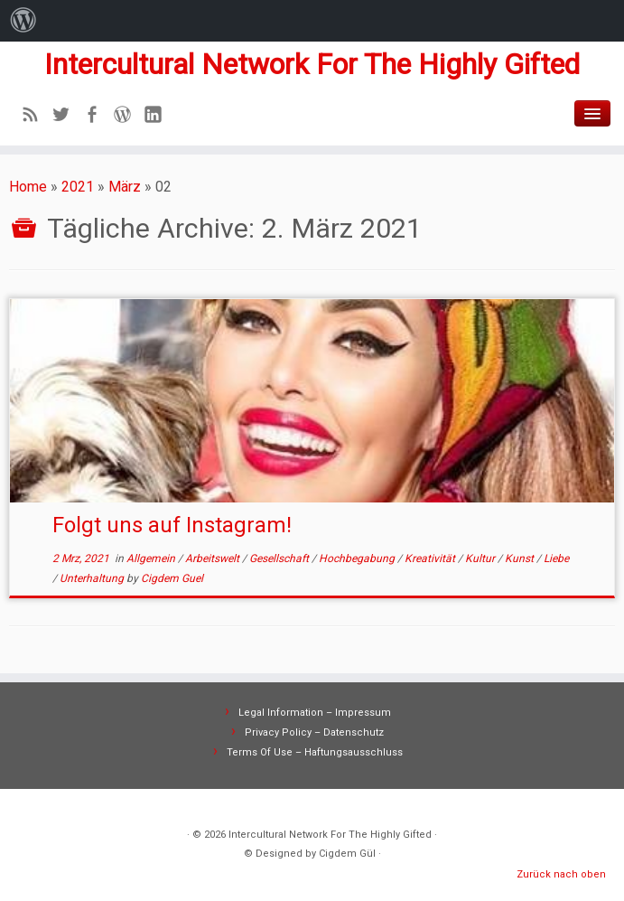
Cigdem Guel (172, 578)
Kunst (520, 558)
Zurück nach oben (561, 874)
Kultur (481, 558)
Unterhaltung (93, 578)
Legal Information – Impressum (314, 712)
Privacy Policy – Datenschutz (314, 732)
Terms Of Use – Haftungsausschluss (315, 752)
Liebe (556, 558)
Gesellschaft (280, 558)
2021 (77, 186)
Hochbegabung (358, 558)
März (124, 186)
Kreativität (431, 558)
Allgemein (152, 558)
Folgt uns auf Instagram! (172, 525)
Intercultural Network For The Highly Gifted (312, 64)
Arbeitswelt (213, 558)
